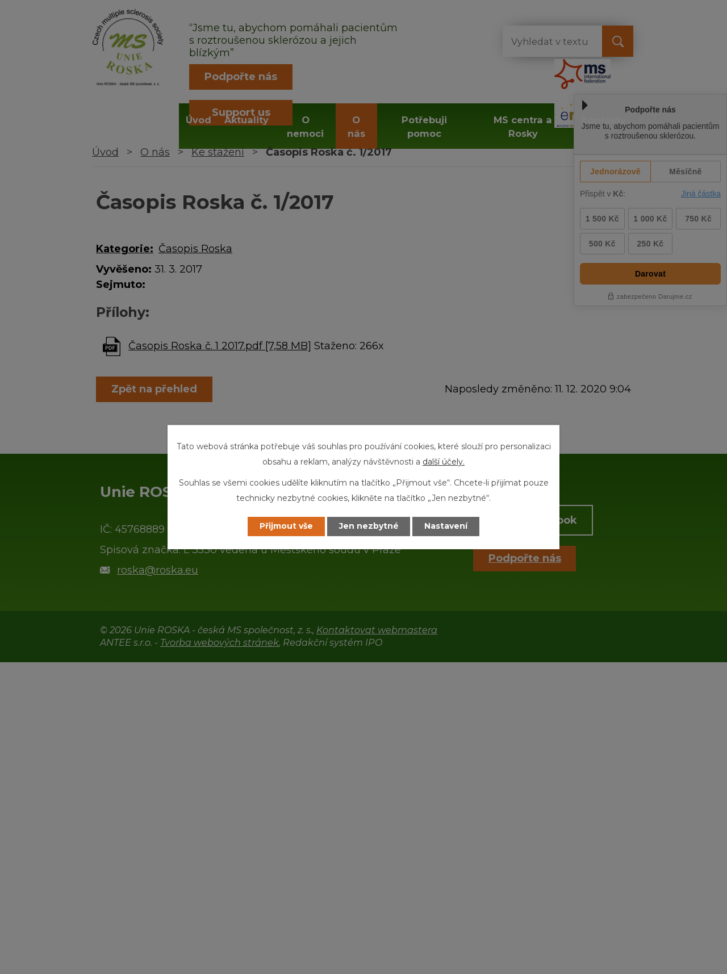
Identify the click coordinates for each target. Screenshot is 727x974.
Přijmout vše (286, 526)
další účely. (444, 462)
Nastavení (446, 526)
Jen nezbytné (369, 526)
